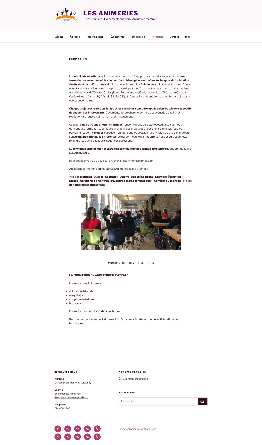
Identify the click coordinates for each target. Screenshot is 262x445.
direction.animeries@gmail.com (71, 397)
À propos (75, 36)
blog (145, 378)
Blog (187, 36)
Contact (174, 36)
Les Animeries (110, 13)
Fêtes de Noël (138, 36)
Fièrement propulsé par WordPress (137, 428)
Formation (157, 36)
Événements (117, 36)
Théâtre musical (95, 36)
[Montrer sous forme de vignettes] (131, 263)
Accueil (59, 36)
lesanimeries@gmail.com (138, 160)
